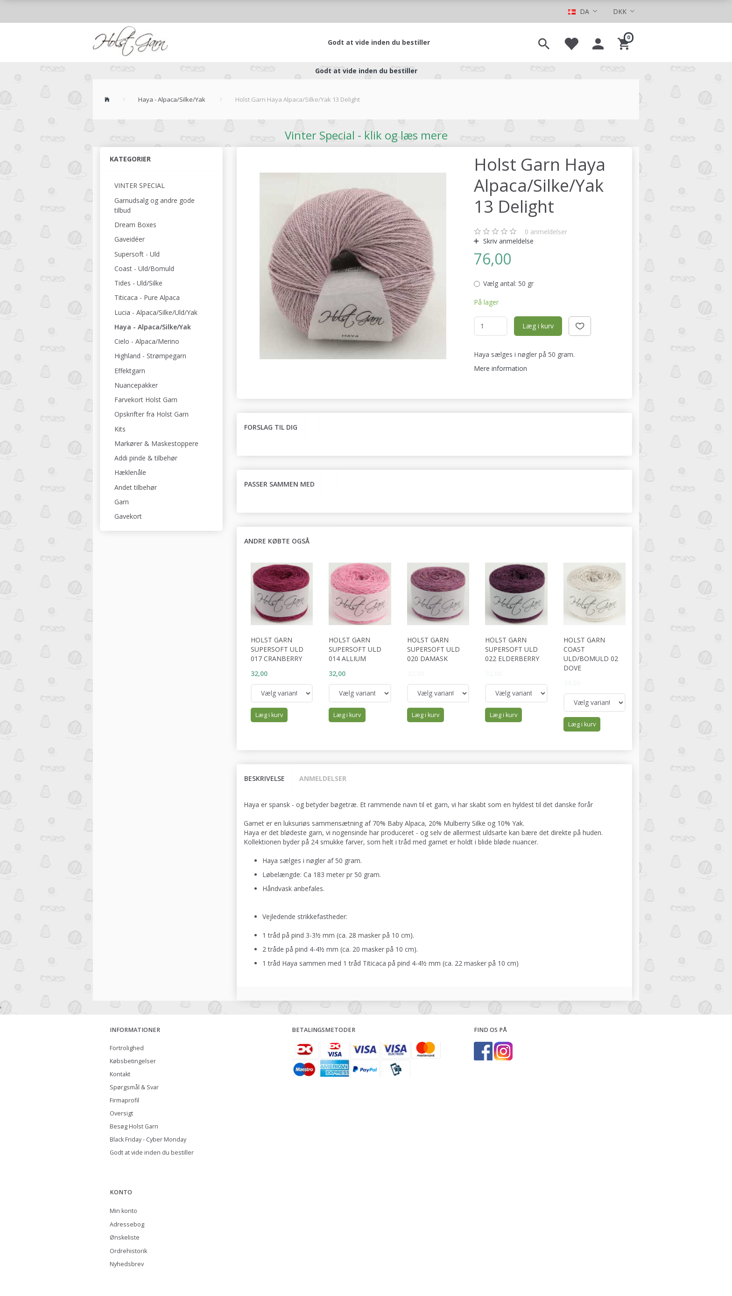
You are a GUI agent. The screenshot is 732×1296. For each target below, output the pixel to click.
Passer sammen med (279, 484)
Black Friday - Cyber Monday (148, 1139)
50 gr (508, 283)
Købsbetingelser (133, 1061)
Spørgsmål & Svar (134, 1087)
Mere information (500, 368)
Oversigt (121, 1113)
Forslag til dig (270, 427)
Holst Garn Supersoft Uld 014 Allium (355, 649)
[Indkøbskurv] (625, 42)
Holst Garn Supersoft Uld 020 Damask (433, 649)
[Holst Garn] (130, 42)
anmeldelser (546, 231)
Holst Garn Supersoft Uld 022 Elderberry (512, 649)
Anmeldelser (322, 778)
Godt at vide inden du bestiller (379, 42)
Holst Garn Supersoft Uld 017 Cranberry (277, 649)
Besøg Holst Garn (134, 1126)
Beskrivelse (264, 778)
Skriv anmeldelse (507, 241)
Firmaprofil (124, 1100)
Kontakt (120, 1074)
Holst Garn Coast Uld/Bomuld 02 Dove (590, 653)
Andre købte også (277, 541)
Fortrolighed (127, 1048)
